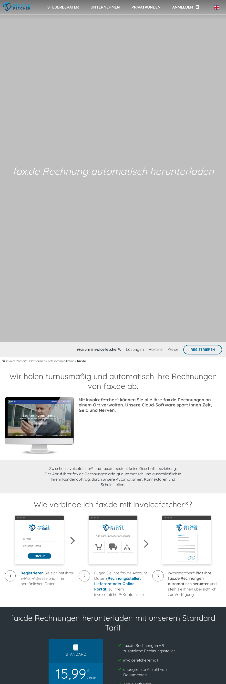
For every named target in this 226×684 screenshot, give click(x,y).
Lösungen (135, 349)
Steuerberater (63, 7)
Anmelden (182, 7)
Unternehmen (105, 7)
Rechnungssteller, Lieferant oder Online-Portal (117, 583)
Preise (172, 349)
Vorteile (156, 349)
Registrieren (203, 349)
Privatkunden (146, 7)
